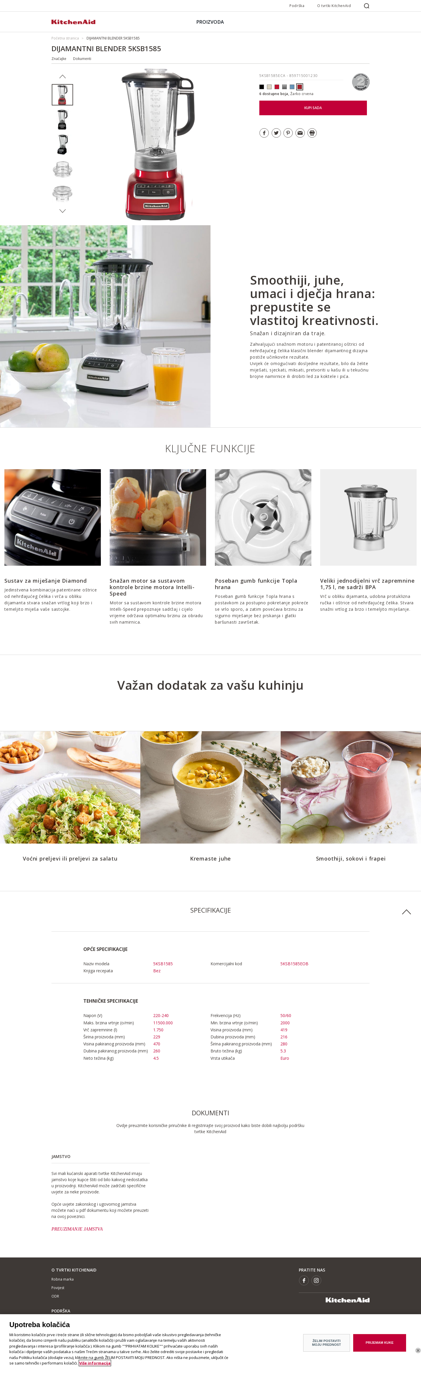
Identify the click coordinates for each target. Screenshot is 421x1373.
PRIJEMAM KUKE (380, 1344)
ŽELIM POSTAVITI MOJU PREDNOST (326, 1344)
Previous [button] (62, 76)
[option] (62, 95)
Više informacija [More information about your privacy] (95, 1365)
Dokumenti (82, 58)
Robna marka (62, 1279)
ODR (55, 1296)
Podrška (296, 5)
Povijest (57, 1287)
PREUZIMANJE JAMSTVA (77, 1228)
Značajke (58, 58)
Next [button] (62, 211)
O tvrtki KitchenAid (334, 5)
